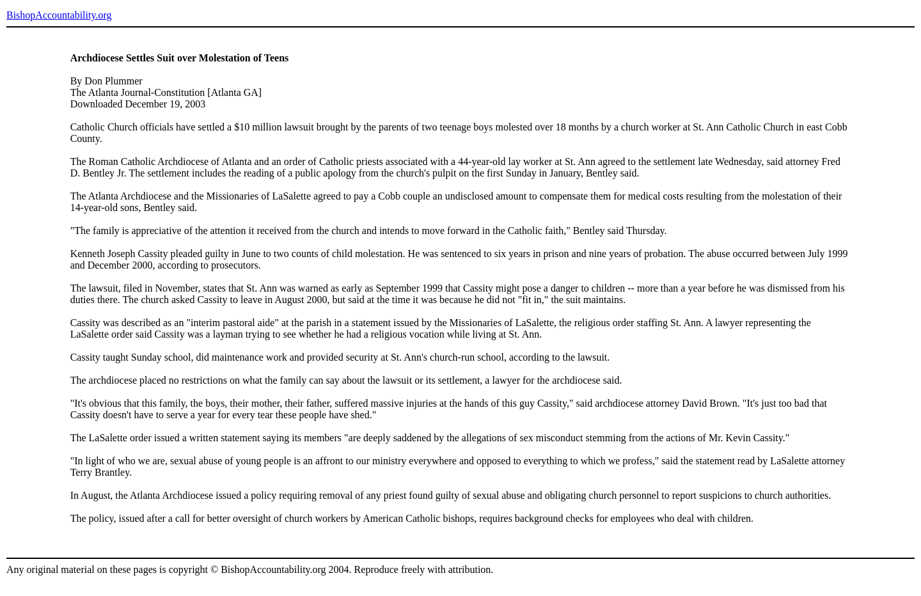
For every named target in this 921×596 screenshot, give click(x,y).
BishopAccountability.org (58, 15)
